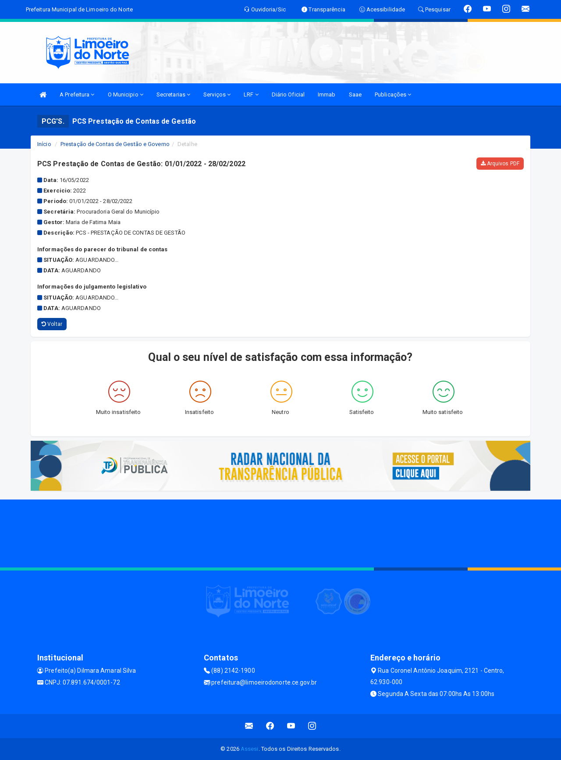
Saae (355, 94)
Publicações (393, 94)
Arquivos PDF (500, 164)
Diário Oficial (288, 94)
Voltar (52, 324)
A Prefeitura (77, 94)
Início (44, 144)
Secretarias (173, 94)
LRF (251, 94)
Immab (327, 94)
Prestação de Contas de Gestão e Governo (115, 144)
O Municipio (125, 94)
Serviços (217, 94)
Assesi (250, 749)
